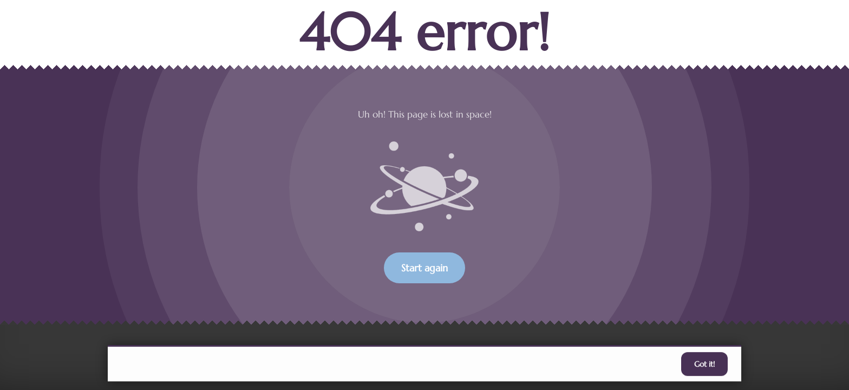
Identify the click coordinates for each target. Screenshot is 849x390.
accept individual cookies (586, 364)
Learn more (503, 364)
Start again (424, 268)
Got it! (704, 365)
